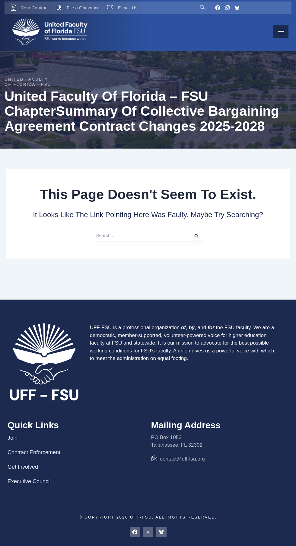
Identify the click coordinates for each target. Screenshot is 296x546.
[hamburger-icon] (280, 31)
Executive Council (29, 481)
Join (13, 438)
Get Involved (23, 467)
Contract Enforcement (34, 452)
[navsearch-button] (203, 7)
